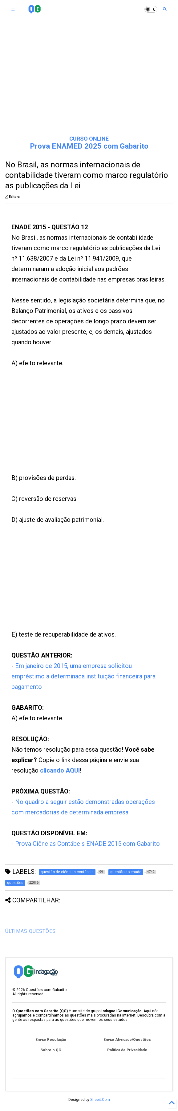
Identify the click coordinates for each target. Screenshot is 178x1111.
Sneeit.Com (100, 1099)
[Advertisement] (89, 83)
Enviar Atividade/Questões (127, 1039)
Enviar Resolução (50, 1039)
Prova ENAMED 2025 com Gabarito (89, 146)
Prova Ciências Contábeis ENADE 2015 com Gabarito (87, 843)
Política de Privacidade (127, 1050)
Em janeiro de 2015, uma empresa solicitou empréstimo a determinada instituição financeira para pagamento (83, 676)
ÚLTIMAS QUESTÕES (30, 931)
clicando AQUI (60, 770)
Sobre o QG (50, 1050)
